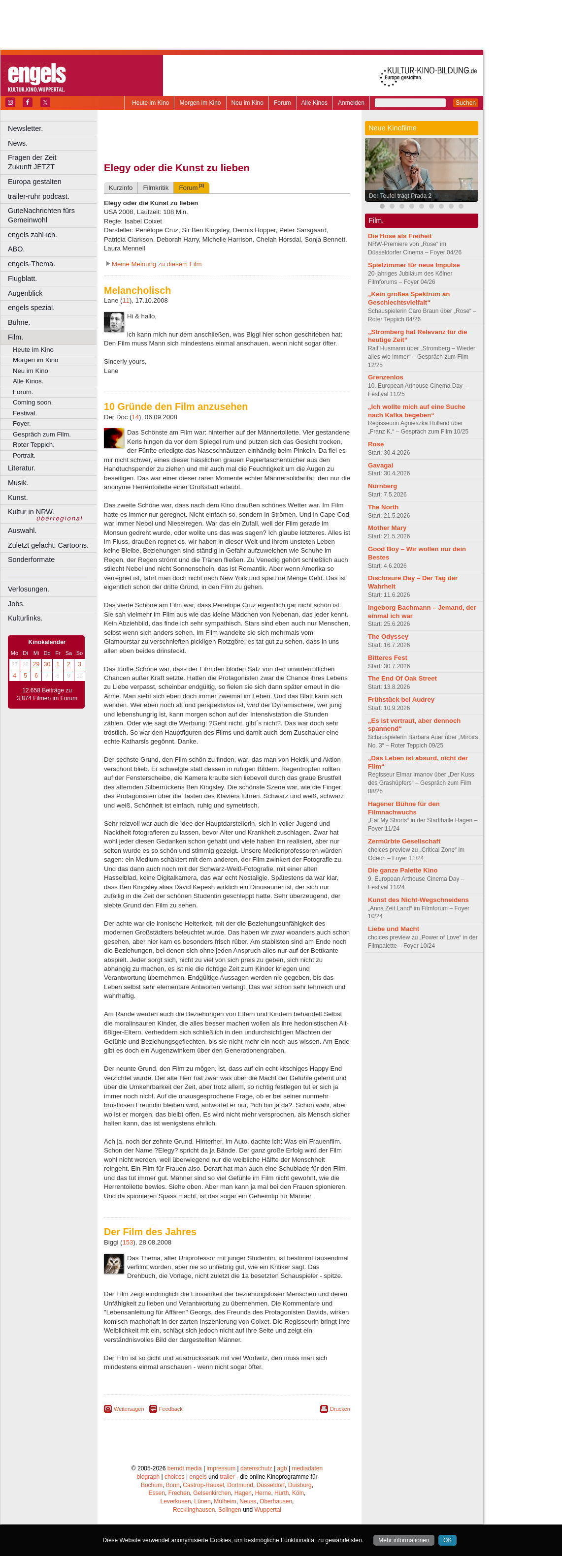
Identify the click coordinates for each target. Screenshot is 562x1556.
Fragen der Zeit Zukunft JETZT (53, 162)
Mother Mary (387, 527)
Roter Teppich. (34, 444)
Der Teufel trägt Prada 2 (400, 195)
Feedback (171, 1409)
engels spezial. (31, 307)
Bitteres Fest (387, 657)
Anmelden (351, 102)
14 (135, 417)
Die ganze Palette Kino (402, 870)
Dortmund (240, 1485)
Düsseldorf (271, 1485)
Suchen (466, 102)
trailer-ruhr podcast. (38, 196)
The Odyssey (388, 636)
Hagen (243, 1493)
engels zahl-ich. (32, 235)
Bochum (152, 1485)
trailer (227, 1476)
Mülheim (225, 1501)
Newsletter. (25, 128)
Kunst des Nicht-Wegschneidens (418, 899)
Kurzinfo (120, 187)
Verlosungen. (28, 589)
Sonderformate (31, 559)
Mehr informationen (403, 1540)
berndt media (184, 1468)
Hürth (281, 1493)
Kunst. (18, 497)
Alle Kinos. (28, 381)
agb (282, 1468)
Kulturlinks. (25, 618)
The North (383, 507)
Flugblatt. (22, 278)
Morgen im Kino (200, 102)
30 (47, 664)
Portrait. (24, 455)
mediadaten (307, 1468)
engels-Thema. (31, 264)
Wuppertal (268, 1509)
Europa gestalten (35, 182)
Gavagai (380, 465)
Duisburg (300, 1485)
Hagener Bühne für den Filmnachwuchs (404, 808)
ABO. (16, 249)
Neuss (247, 1501)
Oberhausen (276, 1501)
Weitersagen (129, 1409)
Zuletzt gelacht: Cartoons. (48, 545)
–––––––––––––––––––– (47, 574)
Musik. (18, 483)
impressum (221, 1468)
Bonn (173, 1485)
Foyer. (22, 423)
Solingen (229, 1509)
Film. (15, 337)
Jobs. (16, 604)
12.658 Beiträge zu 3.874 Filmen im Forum (47, 694)
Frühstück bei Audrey (401, 699)
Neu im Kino (247, 102)
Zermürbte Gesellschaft (404, 841)
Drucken (340, 1409)
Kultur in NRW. (31, 512)
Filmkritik (155, 187)
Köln (298, 1493)
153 (127, 1242)
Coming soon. (33, 402)
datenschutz (256, 1468)
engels (197, 1476)
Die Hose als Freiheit (400, 236)
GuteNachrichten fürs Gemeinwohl (41, 215)
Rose (376, 444)
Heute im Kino (150, 102)
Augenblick (25, 293)
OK (447, 1540)
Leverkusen (176, 1501)
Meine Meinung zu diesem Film (157, 264)
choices (175, 1476)
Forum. (23, 392)
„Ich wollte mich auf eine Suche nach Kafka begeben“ (416, 411)
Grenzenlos (385, 377)
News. (18, 143)
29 (36, 664)
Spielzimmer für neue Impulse (414, 265)
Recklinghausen (194, 1509)
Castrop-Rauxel (203, 1485)
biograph (148, 1476)
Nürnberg (382, 486)
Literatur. (21, 468)
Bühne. (19, 322)
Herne (263, 1493)
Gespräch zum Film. (42, 434)
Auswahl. (22, 530)
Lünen (202, 1501)
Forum (282, 102)
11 (126, 300)
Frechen (179, 1493)
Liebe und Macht (393, 929)
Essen (157, 1493)
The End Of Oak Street (402, 678)
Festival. (25, 413)
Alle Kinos (314, 102)
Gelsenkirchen (212, 1493)
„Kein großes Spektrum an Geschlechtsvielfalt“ (409, 298)
